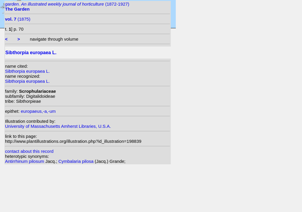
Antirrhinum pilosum (25, 161)
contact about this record (29, 151)
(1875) (17, 18)
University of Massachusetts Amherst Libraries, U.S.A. (58, 126)
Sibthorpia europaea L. (27, 71)
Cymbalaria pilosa (76, 161)
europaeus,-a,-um (38, 111)
